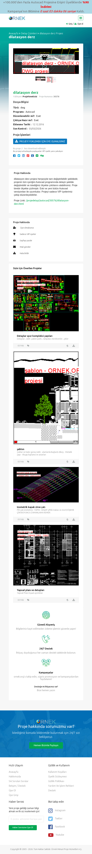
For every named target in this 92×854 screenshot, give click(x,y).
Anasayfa (13, 33)
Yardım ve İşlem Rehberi (61, 786)
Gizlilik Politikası (56, 781)
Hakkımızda (15, 776)
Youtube (56, 835)
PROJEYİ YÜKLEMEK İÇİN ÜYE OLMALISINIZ (40, 141)
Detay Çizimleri (29, 33)
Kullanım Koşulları (57, 772)
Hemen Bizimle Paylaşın (46, 745)
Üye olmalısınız (27, 228)
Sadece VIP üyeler (28, 234)
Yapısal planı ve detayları (30, 590)
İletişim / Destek (17, 786)
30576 (56, 96)
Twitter (55, 819)
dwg (22, 107)
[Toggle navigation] (80, 18)
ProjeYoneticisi (30, 96)
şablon (20, 449)
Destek (52, 790)
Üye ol (80, 24)
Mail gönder (25, 247)
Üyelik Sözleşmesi (57, 776)
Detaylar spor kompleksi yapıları (34, 336)
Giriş (70, 24)
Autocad (30, 111)
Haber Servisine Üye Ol (22, 828)
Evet (38, 116)
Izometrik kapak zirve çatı (31, 507)
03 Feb (21, 346)
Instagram (56, 810)
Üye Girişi (13, 795)
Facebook (56, 827)
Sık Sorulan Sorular (18, 781)
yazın (52, 690)
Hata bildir (24, 253)
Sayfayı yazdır (26, 240)
